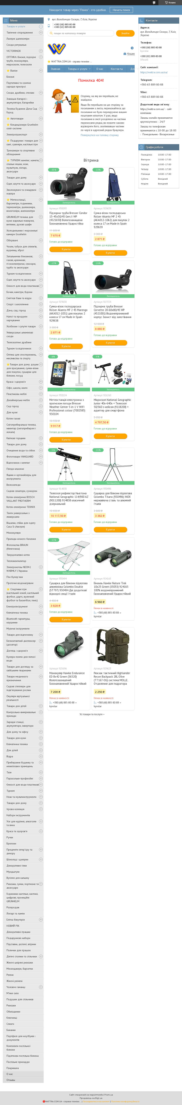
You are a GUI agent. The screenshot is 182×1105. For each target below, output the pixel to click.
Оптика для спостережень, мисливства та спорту (21, 356)
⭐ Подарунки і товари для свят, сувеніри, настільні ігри (22, 142)
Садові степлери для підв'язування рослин (18, 688)
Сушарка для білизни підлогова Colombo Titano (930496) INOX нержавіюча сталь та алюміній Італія (113, 498)
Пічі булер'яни (14, 577)
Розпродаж (12, 907)
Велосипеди (13, 484)
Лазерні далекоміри (17, 38)
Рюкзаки (11, 1005)
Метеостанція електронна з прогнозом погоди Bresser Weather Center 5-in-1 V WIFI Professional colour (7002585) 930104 (67, 407)
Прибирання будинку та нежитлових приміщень (20, 764)
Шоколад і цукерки (17, 859)
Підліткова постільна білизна (22, 1055)
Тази (9, 772)
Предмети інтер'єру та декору (19, 851)
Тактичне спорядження (19, 32)
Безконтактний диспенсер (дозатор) (21, 642)
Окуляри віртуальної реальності (18, 698)
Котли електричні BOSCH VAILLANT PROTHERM (20, 498)
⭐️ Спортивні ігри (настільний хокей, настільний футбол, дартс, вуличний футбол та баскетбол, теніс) (22, 595)
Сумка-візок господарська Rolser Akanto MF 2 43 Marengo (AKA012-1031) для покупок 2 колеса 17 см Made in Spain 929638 (68, 313)
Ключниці (11, 1017)
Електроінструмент (17, 606)
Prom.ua (108, 1094)
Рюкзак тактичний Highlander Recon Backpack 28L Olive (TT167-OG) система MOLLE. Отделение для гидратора (112, 678)
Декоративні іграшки (18, 932)
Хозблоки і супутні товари (21, 326)
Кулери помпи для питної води (20, 658)
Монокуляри (13, 532)
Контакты (117, 68)
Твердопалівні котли (18, 554)
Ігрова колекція (15, 809)
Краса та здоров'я (16, 831)
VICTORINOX (13, 51)
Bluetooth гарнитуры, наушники (18, 620)
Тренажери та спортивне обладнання (20, 152)
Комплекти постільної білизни (18, 1047)
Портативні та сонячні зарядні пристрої (18, 84)
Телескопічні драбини (18, 342)
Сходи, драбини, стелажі (20, 92)
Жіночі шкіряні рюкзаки (19, 962)
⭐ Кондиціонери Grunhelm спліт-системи (22, 126)
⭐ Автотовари (14, 118)
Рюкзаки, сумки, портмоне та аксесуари (22, 885)
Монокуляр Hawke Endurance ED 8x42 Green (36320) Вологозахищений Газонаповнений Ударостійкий (67, 678)
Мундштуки (13, 871)
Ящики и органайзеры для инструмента (21, 476)
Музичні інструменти (18, 628)
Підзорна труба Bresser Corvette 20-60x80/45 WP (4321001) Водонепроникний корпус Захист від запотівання (112, 312)
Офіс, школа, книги (16, 388)
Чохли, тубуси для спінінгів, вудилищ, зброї (21, 248)
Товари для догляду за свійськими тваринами (19, 668)
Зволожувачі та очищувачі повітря (21, 191)
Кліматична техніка (17, 612)
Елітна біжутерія (15, 919)
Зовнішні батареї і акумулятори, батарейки (20, 100)
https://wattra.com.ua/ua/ (154, 72)
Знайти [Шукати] (125, 33)
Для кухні (11, 412)
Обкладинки (13, 1011)
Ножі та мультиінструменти (21, 797)
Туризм (10, 790)
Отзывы (10, 1080)
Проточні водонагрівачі (19, 583)
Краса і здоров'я (16, 381)
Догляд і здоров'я (17, 650)
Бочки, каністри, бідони (19, 292)
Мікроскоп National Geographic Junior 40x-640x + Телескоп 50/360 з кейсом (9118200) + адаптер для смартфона (112, 405)
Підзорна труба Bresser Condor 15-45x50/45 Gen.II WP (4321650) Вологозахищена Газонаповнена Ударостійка (68, 218)
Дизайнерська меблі (18, 400)
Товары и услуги (15, 26)
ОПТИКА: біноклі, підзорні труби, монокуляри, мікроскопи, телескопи (21, 60)
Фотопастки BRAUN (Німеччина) (17, 546)
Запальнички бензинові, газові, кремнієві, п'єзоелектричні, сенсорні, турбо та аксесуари (21, 262)
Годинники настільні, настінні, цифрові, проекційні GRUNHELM (22, 897)
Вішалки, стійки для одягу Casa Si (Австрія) (20, 524)
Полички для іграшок (18, 950)
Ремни (10, 974)
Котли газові (13, 418)
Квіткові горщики (15, 438)
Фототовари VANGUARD (19, 456)
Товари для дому (16, 177)
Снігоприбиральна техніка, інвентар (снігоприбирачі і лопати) (21, 428)
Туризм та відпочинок (18, 273)
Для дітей (12, 750)
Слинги (10, 1024)
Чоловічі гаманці (15, 987)
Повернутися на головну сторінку (100, 135)
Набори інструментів (18, 815)
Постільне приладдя (18, 1062)
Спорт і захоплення (17, 304)
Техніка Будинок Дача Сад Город (21, 110)
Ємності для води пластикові (22, 286)
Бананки (11, 1030)
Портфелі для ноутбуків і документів (20, 1037)
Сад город (12, 406)
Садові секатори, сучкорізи (21, 491)
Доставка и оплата (142, 68)
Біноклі (10, 76)
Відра (9, 756)
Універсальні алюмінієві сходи (19, 334)
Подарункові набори (18, 938)
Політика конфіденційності (125, 1101)
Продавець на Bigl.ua (91, 1098)
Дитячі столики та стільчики (21, 956)
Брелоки (11, 843)
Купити (66, 249)
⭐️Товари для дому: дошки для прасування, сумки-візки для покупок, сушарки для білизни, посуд (22, 370)
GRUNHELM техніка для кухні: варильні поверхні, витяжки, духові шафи (20, 220)
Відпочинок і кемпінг (18, 462)
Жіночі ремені (14, 981)
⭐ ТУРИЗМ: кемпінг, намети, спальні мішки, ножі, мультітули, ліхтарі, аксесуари (22, 166)
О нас (9, 1074)
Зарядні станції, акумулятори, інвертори (19, 723)
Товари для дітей (16, 706)
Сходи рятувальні (16, 44)
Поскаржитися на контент (96, 1101)
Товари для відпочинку (19, 634)
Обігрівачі (12, 240)
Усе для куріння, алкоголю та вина (21, 823)
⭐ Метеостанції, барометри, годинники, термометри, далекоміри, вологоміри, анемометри (20, 205)
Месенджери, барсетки (19, 968)
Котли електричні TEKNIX (20, 507)
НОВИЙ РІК (12, 925)
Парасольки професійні (19, 778)
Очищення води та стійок (20, 450)
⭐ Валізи (11, 70)
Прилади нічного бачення (21, 539)
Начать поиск (121, 10)
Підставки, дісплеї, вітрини (21, 944)
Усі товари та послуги (91, 714)
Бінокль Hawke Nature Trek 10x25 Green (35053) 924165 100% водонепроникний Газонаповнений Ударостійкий (112, 588)
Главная (55, 68)
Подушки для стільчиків (19, 999)
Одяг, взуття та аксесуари (21, 183)
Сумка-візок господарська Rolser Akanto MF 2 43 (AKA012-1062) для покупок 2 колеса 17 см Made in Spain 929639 (111, 220)
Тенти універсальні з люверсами (18, 514)
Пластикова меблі (16, 394)
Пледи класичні (15, 468)
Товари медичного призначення (17, 678)
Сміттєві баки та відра (18, 298)
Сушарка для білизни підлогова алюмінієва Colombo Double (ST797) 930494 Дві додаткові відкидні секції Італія (68, 588)
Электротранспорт (16, 134)
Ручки (9, 837)
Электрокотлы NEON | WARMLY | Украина (18, 568)
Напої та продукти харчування (16, 318)
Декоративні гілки (16, 865)
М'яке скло (12, 993)
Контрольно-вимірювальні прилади (21, 714)
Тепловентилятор (16, 561)
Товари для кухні (16, 738)
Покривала (12, 1068)
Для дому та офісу (17, 732)
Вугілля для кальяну (17, 878)
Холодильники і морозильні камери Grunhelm (22, 232)
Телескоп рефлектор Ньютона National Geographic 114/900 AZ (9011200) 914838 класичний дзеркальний (68, 498)
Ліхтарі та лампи (15, 913)
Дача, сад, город (16, 310)
